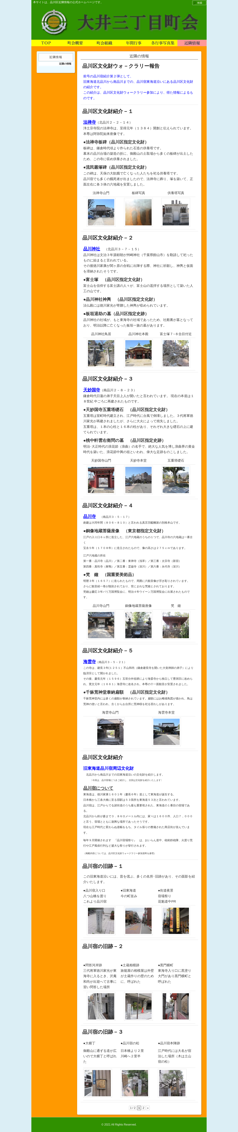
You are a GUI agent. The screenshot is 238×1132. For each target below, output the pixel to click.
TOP (46, 43)
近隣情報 (192, 43)
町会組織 (104, 43)
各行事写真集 (163, 43)
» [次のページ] (148, 1107)
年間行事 (133, 43)
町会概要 (75, 43)
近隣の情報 (65, 63)
